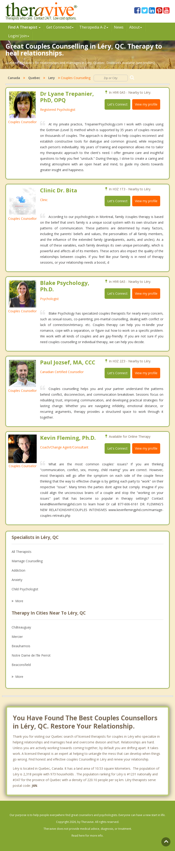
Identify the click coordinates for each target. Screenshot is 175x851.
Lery (51, 78)
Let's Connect (117, 104)
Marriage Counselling (27, 561)
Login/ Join (18, 35)
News (119, 27)
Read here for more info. (87, 836)
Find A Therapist (24, 27)
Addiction (18, 570)
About (135, 27)
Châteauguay (21, 627)
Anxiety (17, 580)
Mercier (17, 636)
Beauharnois (21, 646)
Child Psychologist (25, 589)
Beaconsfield (21, 665)
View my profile (146, 104)
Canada (14, 78)
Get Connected (60, 27)
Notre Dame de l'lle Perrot (31, 655)
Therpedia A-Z (93, 27)
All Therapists (21, 551)
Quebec (34, 78)
